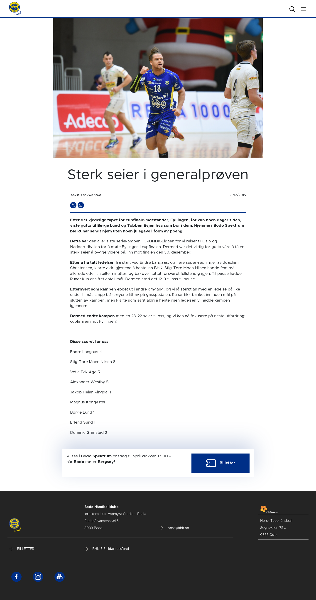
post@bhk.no (174, 528)
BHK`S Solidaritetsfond (106, 549)
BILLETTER (21, 549)
